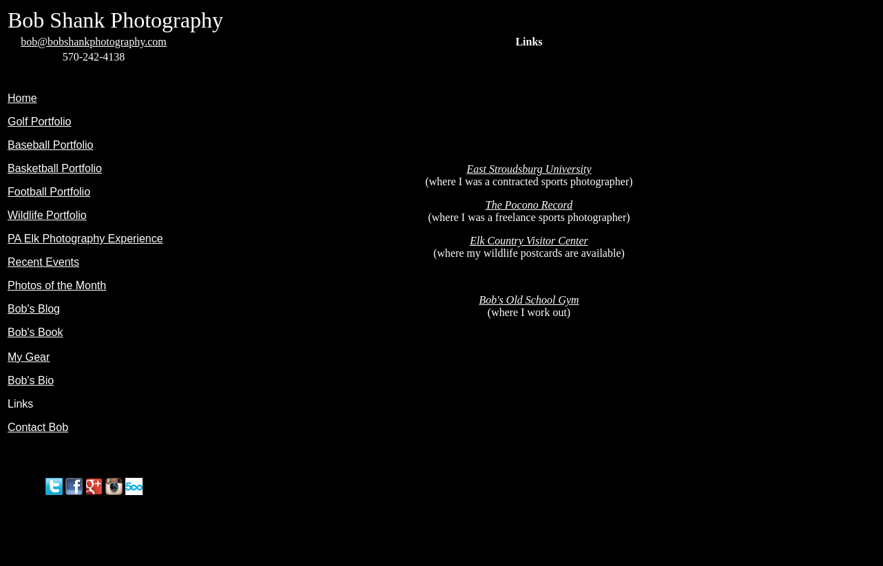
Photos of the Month (57, 285)
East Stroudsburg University (528, 169)
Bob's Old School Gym (529, 300)
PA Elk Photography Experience (85, 238)
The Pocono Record (529, 205)
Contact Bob (38, 427)
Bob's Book (35, 332)
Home (22, 98)
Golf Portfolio (39, 121)
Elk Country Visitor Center (529, 241)
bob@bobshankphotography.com (93, 42)
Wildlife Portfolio (47, 215)
